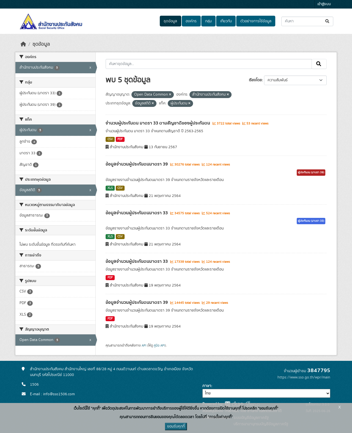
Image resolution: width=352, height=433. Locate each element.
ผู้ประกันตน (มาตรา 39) (311, 172)
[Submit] (328, 21)
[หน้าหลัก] (23, 44)
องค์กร (191, 21)
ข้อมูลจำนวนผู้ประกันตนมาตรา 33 (137, 212)
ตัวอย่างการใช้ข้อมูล (255, 21)
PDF (120, 139)
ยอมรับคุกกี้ (176, 426)
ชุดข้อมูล (170, 21)
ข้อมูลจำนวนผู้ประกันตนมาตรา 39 (137, 164)
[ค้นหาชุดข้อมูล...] (307, 21)
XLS (110, 188)
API (144, 345)
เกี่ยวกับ (226, 21)
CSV (110, 139)
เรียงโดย (255, 80)
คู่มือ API (159, 345)
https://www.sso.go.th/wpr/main (303, 377)
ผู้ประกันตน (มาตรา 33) (311, 221)
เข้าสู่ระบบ (324, 4)
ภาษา (206, 386)
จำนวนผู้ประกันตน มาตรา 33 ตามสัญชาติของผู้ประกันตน (158, 123)
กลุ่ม (208, 21)
